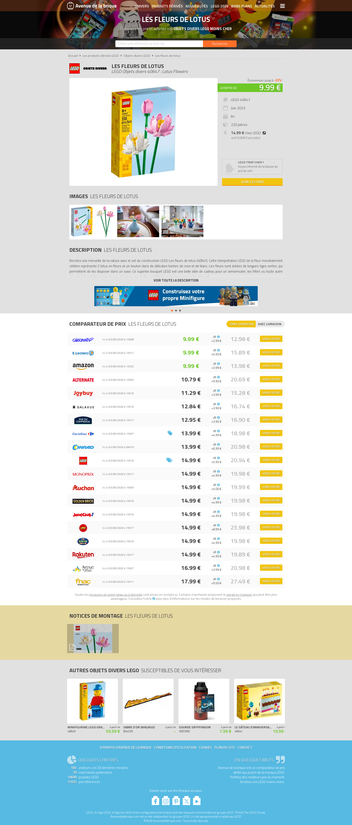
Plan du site (224, 747)
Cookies (205, 747)
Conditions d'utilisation (175, 747)
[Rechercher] (220, 43)
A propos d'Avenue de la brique (126, 747)
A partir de (228, 87)
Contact (245, 747)
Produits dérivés (167, 6)
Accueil (73, 55)
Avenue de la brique (92, 5)
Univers (142, 6)
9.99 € (270, 87)
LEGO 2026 (219, 6)
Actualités (265, 6)
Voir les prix (252, 181)
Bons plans (241, 6)
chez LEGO (249, 133)
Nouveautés (197, 6)
